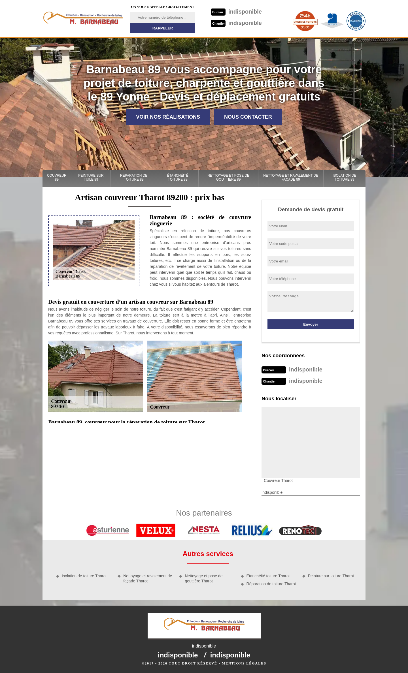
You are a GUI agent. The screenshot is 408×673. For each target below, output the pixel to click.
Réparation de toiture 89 (133, 177)
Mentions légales (244, 663)
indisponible (236, 11)
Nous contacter (248, 117)
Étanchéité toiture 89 (177, 177)
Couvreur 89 (57, 177)
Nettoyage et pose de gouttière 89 (228, 177)
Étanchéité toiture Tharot (268, 576)
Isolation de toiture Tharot (84, 576)
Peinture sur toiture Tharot (331, 576)
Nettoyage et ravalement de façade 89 (290, 177)
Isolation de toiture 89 (344, 177)
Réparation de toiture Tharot (271, 584)
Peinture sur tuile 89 (90, 177)
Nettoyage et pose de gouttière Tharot (203, 578)
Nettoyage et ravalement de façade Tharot (147, 578)
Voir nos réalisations (168, 117)
